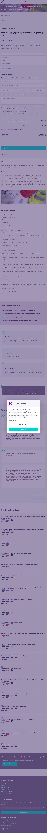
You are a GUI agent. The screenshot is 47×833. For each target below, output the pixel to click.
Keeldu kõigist (23, 424)
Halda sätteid (12, 420)
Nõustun (23, 429)
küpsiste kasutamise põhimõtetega (21, 414)
